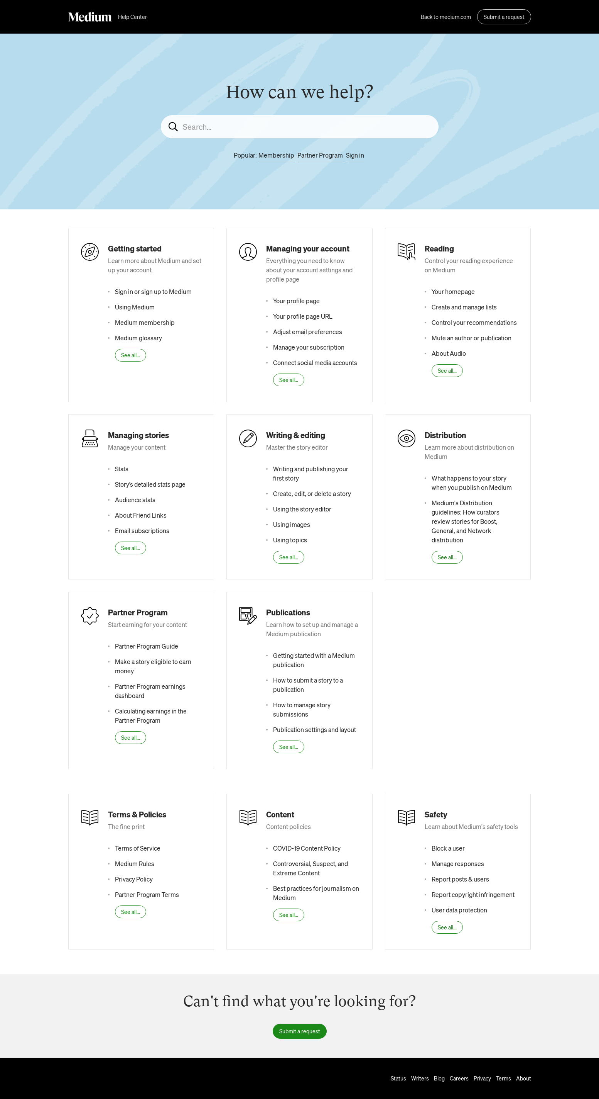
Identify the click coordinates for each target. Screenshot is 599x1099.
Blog (439, 1078)
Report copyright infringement (473, 894)
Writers (420, 1078)
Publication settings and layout (314, 729)
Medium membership (145, 322)
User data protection (459, 910)
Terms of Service (137, 848)
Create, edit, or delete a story (312, 493)
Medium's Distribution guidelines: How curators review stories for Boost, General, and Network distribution (465, 521)
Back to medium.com (446, 16)
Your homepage (453, 291)
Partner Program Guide (146, 646)
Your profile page (296, 301)
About (523, 1078)
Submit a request (504, 16)
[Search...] (300, 126)
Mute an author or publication (471, 338)
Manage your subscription (308, 347)
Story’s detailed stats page (150, 484)
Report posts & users (460, 879)
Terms (503, 1078)
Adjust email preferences (307, 332)
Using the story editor (302, 509)
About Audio (449, 353)
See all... (130, 355)
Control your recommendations (474, 322)
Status (398, 1078)
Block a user (448, 848)
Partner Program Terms (147, 894)
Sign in (355, 155)
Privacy (482, 1078)
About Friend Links (141, 515)
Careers (459, 1078)
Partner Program (320, 155)
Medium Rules (134, 863)
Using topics (290, 540)
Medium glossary (138, 338)
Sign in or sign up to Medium (153, 291)
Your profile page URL (302, 316)
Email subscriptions (142, 531)
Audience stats (135, 500)
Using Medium (135, 307)
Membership (276, 155)
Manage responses (458, 863)
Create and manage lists (464, 307)
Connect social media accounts (315, 362)
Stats (121, 469)
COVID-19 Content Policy (307, 848)
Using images (291, 524)
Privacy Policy (134, 879)
